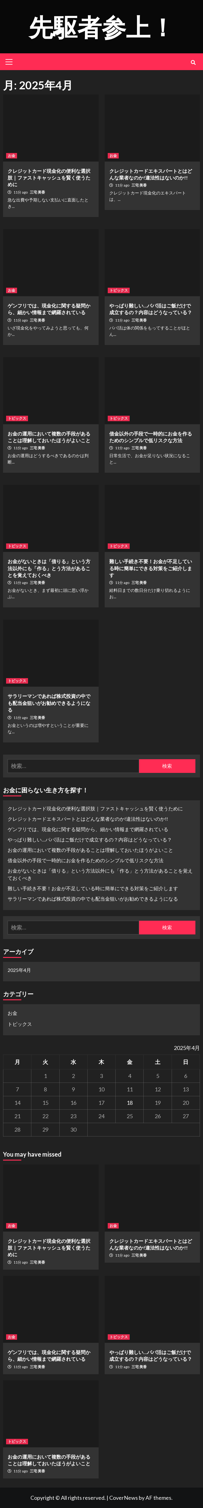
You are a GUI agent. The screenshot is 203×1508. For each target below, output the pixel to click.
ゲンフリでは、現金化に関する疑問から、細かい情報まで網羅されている (88, 829)
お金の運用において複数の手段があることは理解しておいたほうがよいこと (90, 850)
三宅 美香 (37, 192)
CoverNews (123, 1497)
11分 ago (20, 192)
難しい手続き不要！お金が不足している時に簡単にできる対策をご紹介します (150, 568)
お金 (11, 155)
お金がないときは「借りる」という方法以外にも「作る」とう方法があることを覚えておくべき (49, 568)
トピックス (119, 290)
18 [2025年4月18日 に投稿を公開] (130, 1102)
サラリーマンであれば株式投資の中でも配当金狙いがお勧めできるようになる (49, 703)
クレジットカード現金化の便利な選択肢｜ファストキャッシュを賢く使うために (49, 177)
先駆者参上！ (101, 26)
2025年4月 (19, 970)
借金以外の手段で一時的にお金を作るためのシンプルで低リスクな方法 (85, 860)
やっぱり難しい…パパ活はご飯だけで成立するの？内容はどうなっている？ (90, 839)
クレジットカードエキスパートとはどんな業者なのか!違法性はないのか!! (88, 819)
